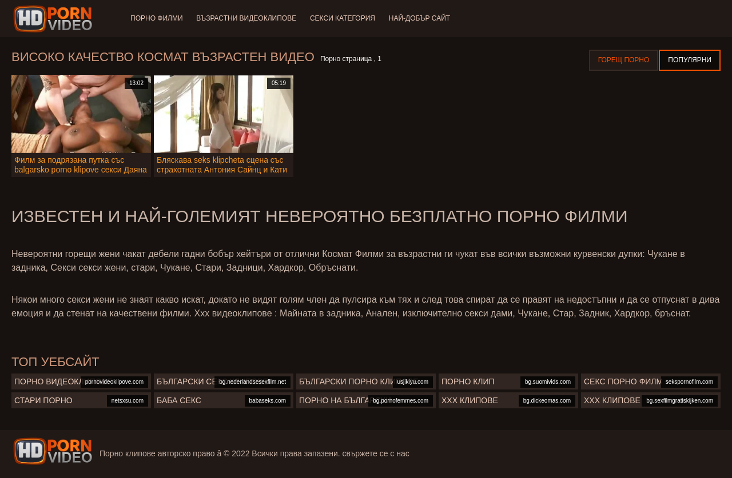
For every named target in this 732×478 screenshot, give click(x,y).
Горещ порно (624, 60)
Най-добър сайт (419, 18)
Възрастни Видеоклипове (247, 18)
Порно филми (156, 18)
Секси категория (342, 18)
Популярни (689, 60)
